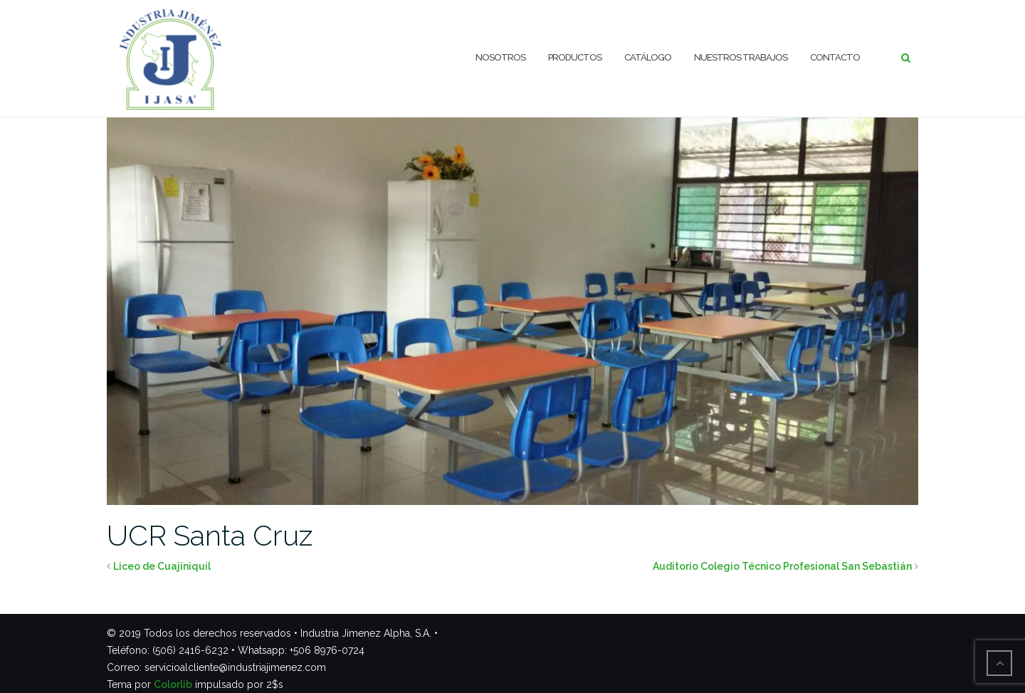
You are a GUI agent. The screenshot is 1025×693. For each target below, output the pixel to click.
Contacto (835, 57)
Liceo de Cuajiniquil (162, 566)
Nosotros (500, 57)
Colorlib (173, 684)
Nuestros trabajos (740, 57)
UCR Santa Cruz (209, 535)
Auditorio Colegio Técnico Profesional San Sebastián (782, 566)
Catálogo (647, 57)
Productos (574, 57)
